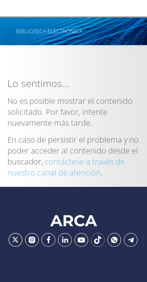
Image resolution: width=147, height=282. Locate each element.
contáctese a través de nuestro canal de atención (66, 167)
